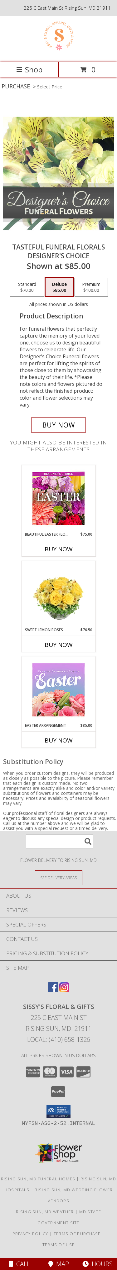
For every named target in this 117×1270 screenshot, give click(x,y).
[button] (58, 1111)
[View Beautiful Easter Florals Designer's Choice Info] (58, 498)
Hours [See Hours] (97, 1264)
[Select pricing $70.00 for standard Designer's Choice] (27, 287)
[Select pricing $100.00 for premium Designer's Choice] (91, 287)
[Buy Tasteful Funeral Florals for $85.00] (58, 425)
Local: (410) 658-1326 (58, 1039)
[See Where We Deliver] (58, 877)
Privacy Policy (30, 1233)
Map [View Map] (58, 1264)
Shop (29, 69)
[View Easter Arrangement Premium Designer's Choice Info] (58, 690)
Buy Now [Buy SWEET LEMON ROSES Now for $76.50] (59, 645)
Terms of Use (58, 1244)
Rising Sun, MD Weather (45, 1212)
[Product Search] (59, 841)
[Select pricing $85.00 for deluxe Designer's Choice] (59, 287)
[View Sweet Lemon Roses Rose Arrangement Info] (58, 594)
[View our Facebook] (53, 990)
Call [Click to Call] (19, 1264)
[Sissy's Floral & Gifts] (58, 53)
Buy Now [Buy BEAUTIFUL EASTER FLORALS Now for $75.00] (59, 549)
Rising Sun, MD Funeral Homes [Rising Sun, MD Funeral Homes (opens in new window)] (38, 1179)
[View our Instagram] (64, 990)
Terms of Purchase (77, 1233)
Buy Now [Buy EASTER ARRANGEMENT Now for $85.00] (59, 740)
